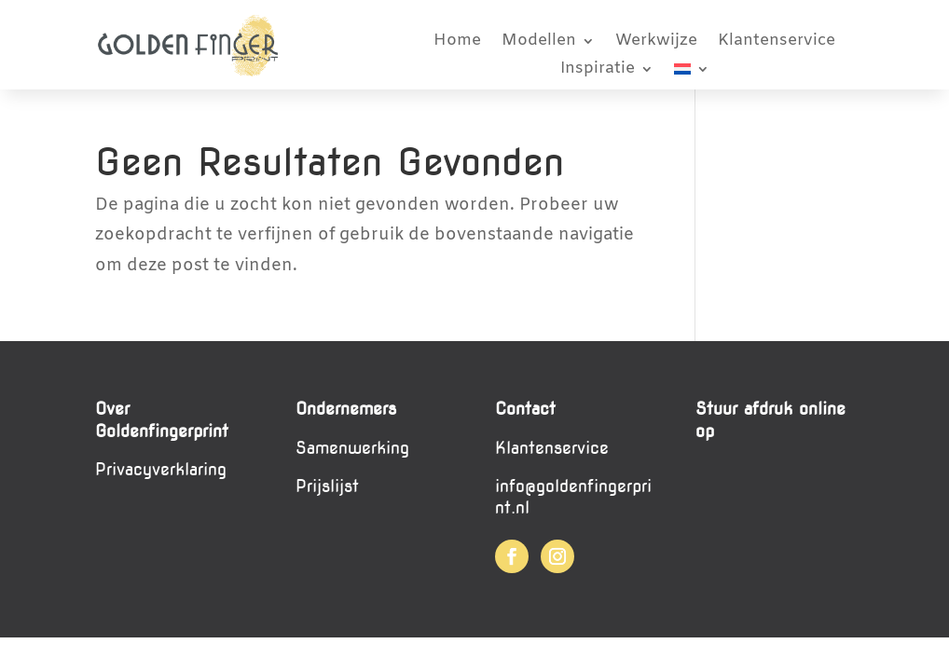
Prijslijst (327, 486)
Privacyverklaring (161, 469)
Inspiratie (597, 70)
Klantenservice (776, 42)
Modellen (539, 42)
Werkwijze (656, 42)
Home (457, 42)
